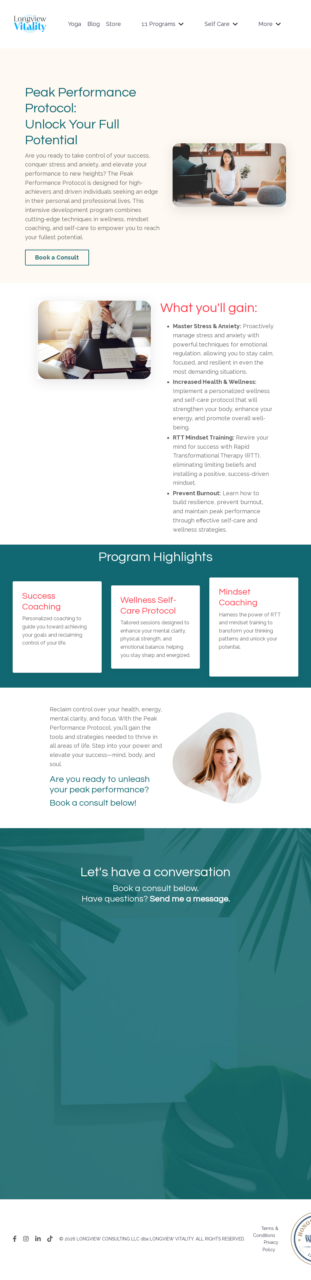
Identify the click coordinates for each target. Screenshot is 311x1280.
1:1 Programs (163, 24)
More (269, 24)
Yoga (74, 24)
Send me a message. (189, 900)
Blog (93, 24)
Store (113, 24)
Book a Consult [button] (57, 257)
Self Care (221, 24)
